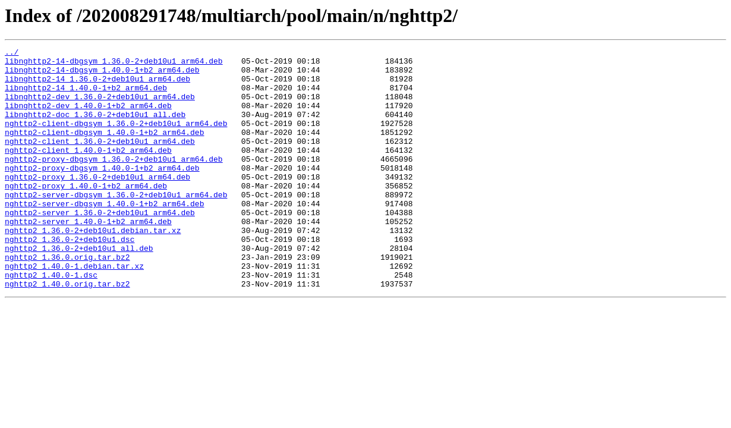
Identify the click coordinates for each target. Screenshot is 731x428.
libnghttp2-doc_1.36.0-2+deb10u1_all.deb (95, 128)
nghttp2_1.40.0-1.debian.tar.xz (74, 310)
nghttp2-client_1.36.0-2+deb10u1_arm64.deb (100, 160)
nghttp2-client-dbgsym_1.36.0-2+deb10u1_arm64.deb (116, 139)
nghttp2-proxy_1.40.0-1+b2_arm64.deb (86, 214)
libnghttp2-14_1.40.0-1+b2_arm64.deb (86, 96)
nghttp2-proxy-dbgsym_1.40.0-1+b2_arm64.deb (102, 192)
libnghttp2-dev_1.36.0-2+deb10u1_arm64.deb (100, 107)
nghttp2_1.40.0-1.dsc (51, 321)
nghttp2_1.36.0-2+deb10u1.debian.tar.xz (93, 267)
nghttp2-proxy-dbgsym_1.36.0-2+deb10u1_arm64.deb (114, 182)
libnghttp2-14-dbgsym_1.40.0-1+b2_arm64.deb (102, 75)
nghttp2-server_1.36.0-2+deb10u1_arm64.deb (100, 246)
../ (11, 53)
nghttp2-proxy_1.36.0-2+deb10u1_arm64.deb (97, 203)
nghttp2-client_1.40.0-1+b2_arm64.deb (88, 171)
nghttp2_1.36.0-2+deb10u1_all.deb (79, 289)
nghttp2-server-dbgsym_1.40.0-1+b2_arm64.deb (104, 235)
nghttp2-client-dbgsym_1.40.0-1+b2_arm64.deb (104, 149)
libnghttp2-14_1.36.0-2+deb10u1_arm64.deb (97, 85)
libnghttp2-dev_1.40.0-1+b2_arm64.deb (88, 117)
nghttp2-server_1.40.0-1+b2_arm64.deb (88, 256)
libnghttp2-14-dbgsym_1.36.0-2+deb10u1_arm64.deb (114, 64)
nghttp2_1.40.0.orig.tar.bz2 (67, 331)
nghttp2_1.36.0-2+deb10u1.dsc (69, 278)
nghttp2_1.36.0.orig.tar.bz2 (67, 299)
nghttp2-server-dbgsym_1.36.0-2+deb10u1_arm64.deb (116, 224)
